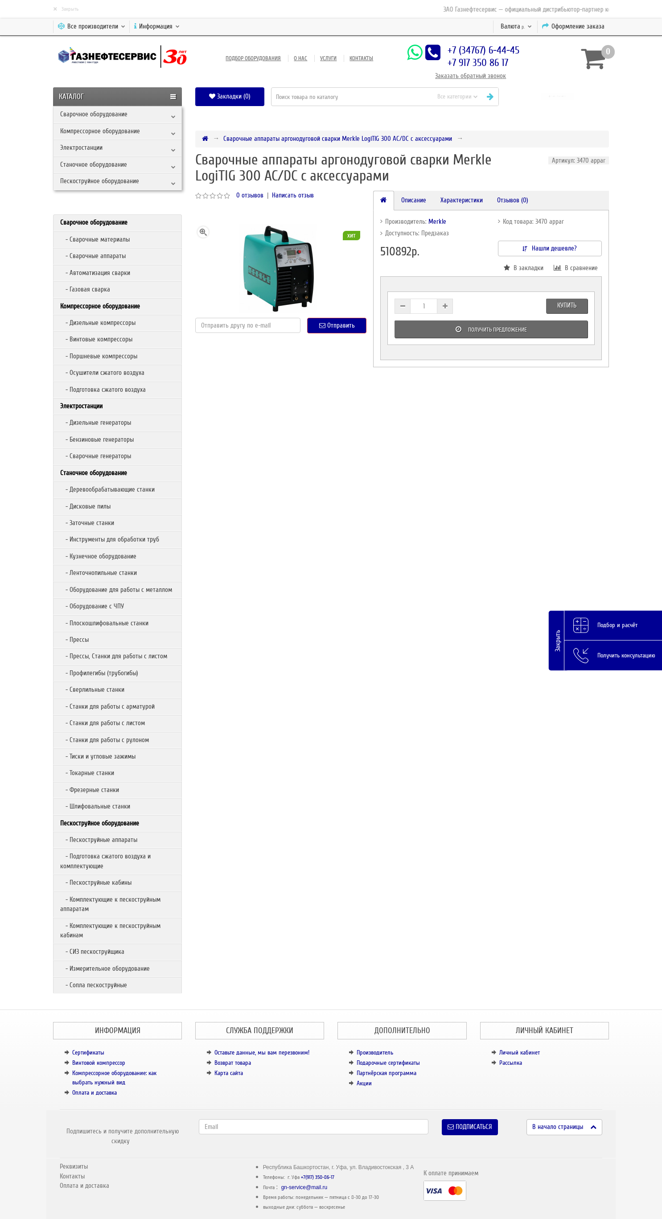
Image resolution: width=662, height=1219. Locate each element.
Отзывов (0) (512, 200)
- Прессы (74, 640)
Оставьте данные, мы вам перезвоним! (261, 1052)
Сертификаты (88, 1052)
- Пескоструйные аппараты (98, 840)
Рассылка (510, 1063)
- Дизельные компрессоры (98, 323)
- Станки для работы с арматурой (107, 706)
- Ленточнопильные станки (98, 573)
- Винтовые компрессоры (96, 339)
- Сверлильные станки (92, 689)
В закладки (523, 268)
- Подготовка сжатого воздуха (103, 390)
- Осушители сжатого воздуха (102, 373)
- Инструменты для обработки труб (109, 539)
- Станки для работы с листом (102, 723)
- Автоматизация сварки (95, 273)
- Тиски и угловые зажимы (98, 756)
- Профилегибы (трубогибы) (99, 673)
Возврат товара (232, 1063)
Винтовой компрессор (98, 1063)
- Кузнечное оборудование (98, 556)
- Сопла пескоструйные (93, 985)
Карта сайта (228, 1073)
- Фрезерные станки (89, 790)
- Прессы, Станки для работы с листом (113, 656)
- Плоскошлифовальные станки (104, 623)
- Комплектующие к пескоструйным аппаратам (110, 904)
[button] (557, 96)
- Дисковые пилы (85, 506)
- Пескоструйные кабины (96, 882)
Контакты (361, 58)
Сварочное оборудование (93, 114)
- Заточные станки (87, 523)
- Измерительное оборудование (105, 969)
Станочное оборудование (93, 164)
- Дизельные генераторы (95, 423)
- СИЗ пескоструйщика (92, 952)
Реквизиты (74, 1166)
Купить (566, 305)
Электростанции (81, 148)
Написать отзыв (293, 195)
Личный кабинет (519, 1052)
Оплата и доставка (94, 1092)
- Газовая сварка (85, 289)
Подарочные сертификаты (388, 1063)
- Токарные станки (87, 773)
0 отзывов (249, 195)
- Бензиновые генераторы (97, 439)
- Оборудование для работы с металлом (116, 590)
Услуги (328, 58)
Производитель (375, 1052)
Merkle (437, 222)
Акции (364, 1083)
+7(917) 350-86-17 (317, 1177)
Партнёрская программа (386, 1073)
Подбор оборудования (253, 58)
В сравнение (576, 268)
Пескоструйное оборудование (99, 181)
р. (516, 26)
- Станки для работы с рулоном (104, 740)
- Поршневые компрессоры (98, 356)
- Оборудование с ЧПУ (92, 606)
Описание (413, 200)
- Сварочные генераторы (95, 456)
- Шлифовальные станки (95, 806)
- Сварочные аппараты (93, 256)
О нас (300, 58)
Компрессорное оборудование (100, 131)
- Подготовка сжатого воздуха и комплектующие (105, 861)
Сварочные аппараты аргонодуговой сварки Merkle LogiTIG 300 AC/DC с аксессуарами (337, 139)
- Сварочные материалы (95, 239)
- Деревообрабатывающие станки (107, 489)
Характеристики (461, 200)
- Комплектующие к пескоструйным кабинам (110, 930)
